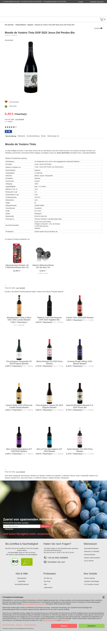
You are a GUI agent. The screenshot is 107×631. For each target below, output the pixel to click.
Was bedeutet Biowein (91, 548)
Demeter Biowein (89, 554)
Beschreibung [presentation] (11, 136)
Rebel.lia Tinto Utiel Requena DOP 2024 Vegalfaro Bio (49, 319)
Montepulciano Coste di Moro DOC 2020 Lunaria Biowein (19, 319)
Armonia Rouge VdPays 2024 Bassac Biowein (79, 362)
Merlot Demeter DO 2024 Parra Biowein (49, 362)
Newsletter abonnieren (97, 1)
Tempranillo (84, 475)
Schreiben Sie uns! (56, 562)
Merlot (72, 475)
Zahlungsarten (22, 578)
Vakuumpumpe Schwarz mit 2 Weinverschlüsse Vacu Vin (17, 266)
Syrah (78, 475)
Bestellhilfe (21, 581)
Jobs (45, 584)
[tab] (11, 136)
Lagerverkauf (48, 587)
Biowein (45, 478)
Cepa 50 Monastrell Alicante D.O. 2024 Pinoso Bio (80, 406)
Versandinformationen (22, 584)
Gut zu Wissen (89, 561)
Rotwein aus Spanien (53, 475)
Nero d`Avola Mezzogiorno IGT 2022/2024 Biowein (19, 450)
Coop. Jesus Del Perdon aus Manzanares (49, 167)
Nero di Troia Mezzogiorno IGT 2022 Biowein (49, 450)
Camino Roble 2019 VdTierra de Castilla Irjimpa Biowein (19, 406)
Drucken (97, 28)
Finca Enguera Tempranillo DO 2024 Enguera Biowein (19, 362)
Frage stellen (13, 106)
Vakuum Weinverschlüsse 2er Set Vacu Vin (43, 266)
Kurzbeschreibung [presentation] (33, 136)
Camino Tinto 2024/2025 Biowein (80, 318)
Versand (21, 119)
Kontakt (80, 1)
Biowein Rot (15, 478)
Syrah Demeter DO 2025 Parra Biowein (80, 450)
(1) (11, 127)
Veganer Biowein (54, 478)
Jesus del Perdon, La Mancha (31, 478)
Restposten (65, 478)
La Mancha (65, 475)
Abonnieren (45, 526)
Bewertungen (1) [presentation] (53, 136)
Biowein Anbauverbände (92, 558)
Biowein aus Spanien (38, 475)
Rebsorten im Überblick (91, 551)
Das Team (47, 581)
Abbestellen (9, 529)
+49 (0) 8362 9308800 (56, 558)
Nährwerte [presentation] (21, 136)
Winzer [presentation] (43, 136)
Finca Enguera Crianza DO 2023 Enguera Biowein (49, 406)
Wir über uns (48, 578)
